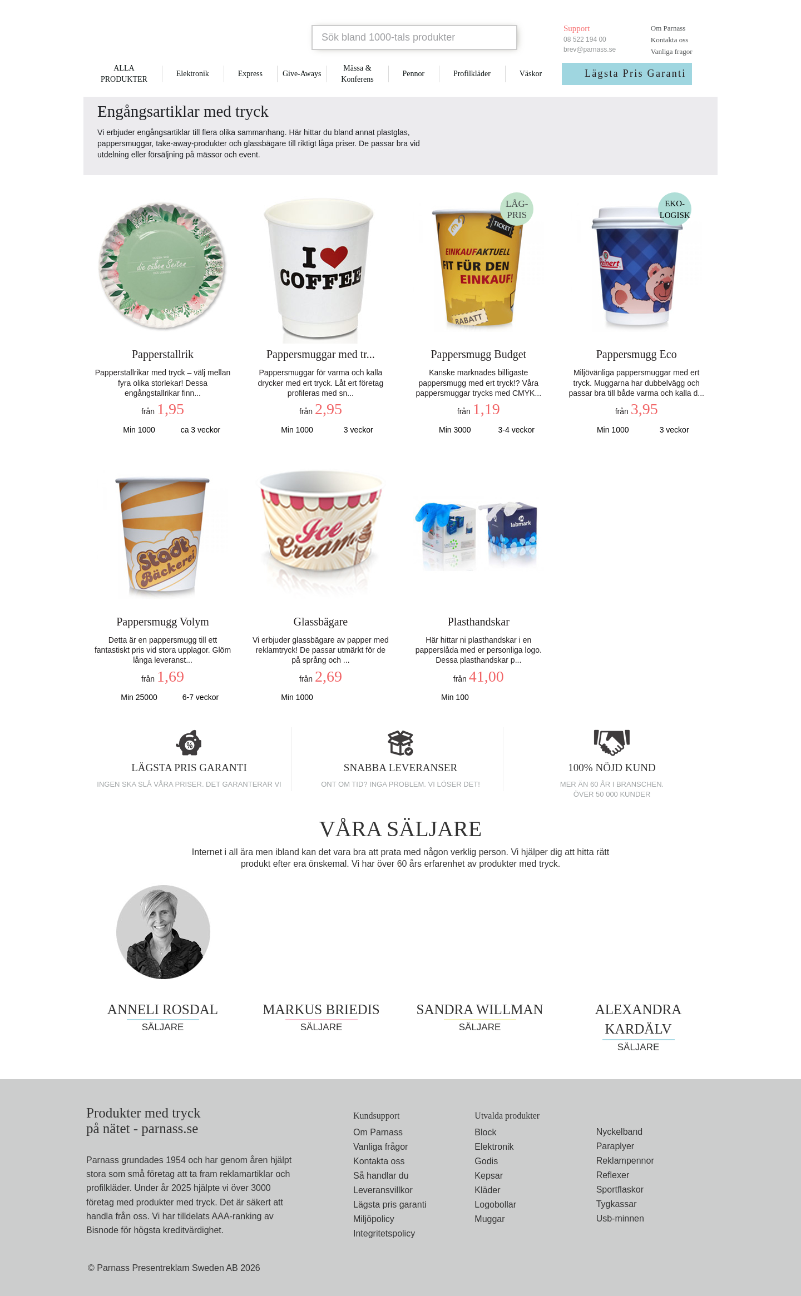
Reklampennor (625, 1160)
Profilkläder (472, 73)
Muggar (489, 1219)
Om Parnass (668, 28)
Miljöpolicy (373, 1219)
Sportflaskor (620, 1189)
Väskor (531, 73)
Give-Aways (302, 73)
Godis (486, 1161)
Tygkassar (616, 1204)
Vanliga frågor (380, 1146)
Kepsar (488, 1175)
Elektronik (192, 73)
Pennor (413, 73)
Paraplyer (615, 1146)
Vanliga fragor (672, 51)
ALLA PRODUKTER (124, 73)
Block (485, 1132)
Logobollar (495, 1204)
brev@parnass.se (589, 49)
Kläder (487, 1190)
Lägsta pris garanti (390, 1204)
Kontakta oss (670, 40)
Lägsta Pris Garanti (635, 73)
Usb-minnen (620, 1218)
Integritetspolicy (384, 1233)
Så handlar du (381, 1175)
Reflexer (613, 1175)
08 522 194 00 (584, 39)
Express (250, 73)
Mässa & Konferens (357, 73)
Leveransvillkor (383, 1190)
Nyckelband (619, 1131)
